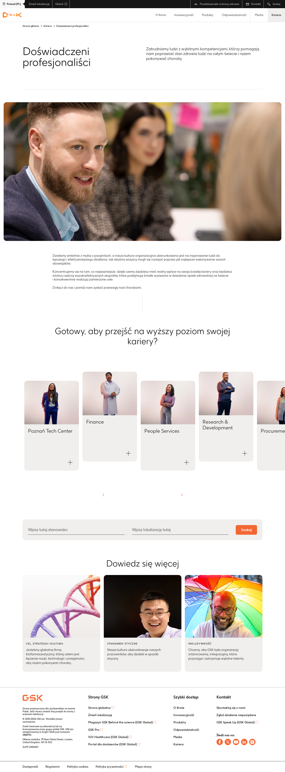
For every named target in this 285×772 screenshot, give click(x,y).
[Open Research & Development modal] (226, 417)
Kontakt (253, 4)
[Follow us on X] (228, 742)
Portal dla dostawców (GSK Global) (112, 744)
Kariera (276, 15)
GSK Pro (93, 730)
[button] (103, 495)
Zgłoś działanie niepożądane (236, 715)
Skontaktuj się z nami (230, 708)
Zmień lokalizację (39, 4)
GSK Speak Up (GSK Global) (235, 722)
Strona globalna (99, 708)
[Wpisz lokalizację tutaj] (180, 530)
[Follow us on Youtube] (236, 742)
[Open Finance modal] (110, 417)
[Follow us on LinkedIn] (244, 742)
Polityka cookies (77, 766)
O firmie (161, 15)
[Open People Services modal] (168, 426)
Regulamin (52, 766)
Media (259, 15)
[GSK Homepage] (12, 15)
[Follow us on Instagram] (252, 742)
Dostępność (30, 766)
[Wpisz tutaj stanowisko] (76, 530)
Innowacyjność (184, 15)
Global (61, 4)
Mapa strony (143, 766)
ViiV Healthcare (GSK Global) (108, 737)
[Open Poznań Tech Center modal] (51, 426)
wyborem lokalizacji (33, 714)
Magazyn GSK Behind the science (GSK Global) (120, 722)
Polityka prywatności (109, 766)
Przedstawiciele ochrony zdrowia (216, 4)
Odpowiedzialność (234, 15)
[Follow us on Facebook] (219, 742)
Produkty (207, 15)
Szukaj (273, 4)
